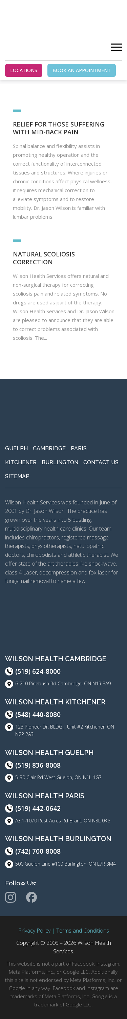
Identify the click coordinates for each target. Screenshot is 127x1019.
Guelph (16, 448)
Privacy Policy (34, 930)
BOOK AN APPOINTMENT (81, 70)
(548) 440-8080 (38, 714)
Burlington (60, 462)
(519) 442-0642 (38, 808)
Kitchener (21, 462)
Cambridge (49, 448)
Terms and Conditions (82, 930)
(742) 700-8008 (38, 851)
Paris (79, 448)
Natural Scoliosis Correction (44, 258)
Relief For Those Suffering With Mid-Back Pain (58, 128)
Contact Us (101, 462)
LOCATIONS (23, 70)
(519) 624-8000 (38, 671)
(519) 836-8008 (38, 765)
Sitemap (17, 476)
